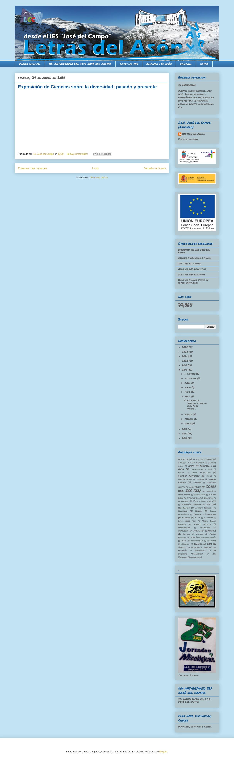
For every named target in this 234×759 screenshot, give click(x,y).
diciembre (190, 373)
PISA (183, 540)
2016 (185, 433)
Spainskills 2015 (203, 543)
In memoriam (186, 85)
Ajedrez (181, 462)
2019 (185, 365)
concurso (197, 482)
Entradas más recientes (32, 168)
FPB (214, 501)
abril (188, 396)
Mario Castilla (202, 524)
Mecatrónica (184, 527)
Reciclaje (211, 540)
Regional (186, 64)
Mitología (183, 530)
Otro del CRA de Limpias (192, 269)
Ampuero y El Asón (159, 64)
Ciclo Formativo (201, 472)
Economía (208, 498)
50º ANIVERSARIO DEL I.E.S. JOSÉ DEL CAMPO (80, 64)
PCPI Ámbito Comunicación (203, 537)
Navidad (186, 534)
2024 (185, 347)
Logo (197, 517)
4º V (195, 459)
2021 (185, 356)
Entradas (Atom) (99, 177)
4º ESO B (183, 459)
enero (188, 423)
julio (188, 383)
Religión (185, 544)
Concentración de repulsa (191, 479)
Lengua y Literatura (205, 514)
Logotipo (208, 517)
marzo (189, 414)
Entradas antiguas (154, 168)
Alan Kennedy (197, 462)
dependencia (199, 494)
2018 (185, 369)
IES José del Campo (193, 134)
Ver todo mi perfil (188, 139)
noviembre (191, 378)
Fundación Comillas (191, 504)
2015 (185, 438)
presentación (197, 540)
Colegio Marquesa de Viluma (194, 258)
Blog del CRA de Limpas (191, 274)
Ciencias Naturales (188, 475)
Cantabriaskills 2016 (201, 469)
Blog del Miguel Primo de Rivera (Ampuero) (193, 281)
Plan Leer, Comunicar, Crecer (195, 726)
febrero (189, 419)
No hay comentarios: (77, 154)
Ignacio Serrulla (204, 507)
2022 (185, 351)
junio (188, 387)
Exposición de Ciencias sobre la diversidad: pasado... (195, 404)
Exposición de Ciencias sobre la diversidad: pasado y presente (87, 86)
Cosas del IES (129, 64)
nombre (199, 534)
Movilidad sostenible (204, 530)
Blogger (163, 751)
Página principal (30, 64)
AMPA (204, 64)
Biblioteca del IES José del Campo (194, 251)
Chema (181, 472)
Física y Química (200, 501)
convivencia (195, 486)
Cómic (209, 475)
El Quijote (183, 501)
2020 (185, 360)
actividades (206, 459)
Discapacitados (194, 498)
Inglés (198, 510)
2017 (185, 429)
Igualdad (182, 510)
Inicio (95, 168)
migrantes (205, 527)
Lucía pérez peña (187, 521)
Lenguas (186, 517)
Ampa (191, 466)
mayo (188, 391)
